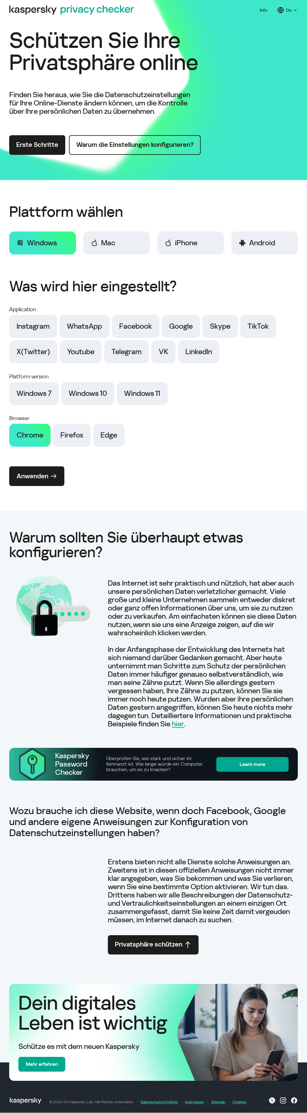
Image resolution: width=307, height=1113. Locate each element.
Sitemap (218, 1102)
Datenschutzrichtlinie (159, 1102)
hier (178, 724)
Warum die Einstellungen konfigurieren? (135, 145)
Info (263, 10)
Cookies (239, 1102)
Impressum (194, 1102)
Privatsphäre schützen (153, 945)
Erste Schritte (38, 145)
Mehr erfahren (42, 1064)
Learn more (258, 764)
